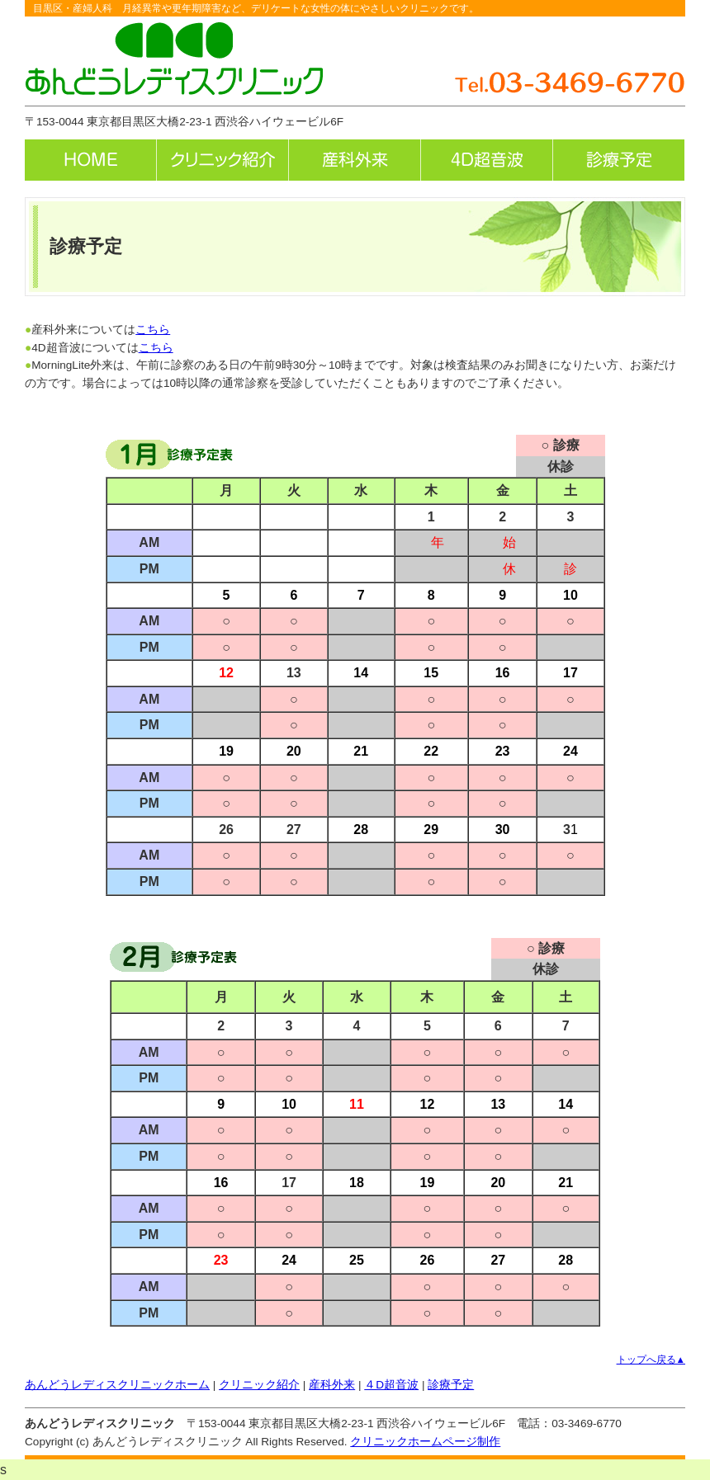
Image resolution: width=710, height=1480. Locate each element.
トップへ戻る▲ (651, 1360)
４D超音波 (391, 1385)
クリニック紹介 (259, 1385)
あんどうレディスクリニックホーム (117, 1385)
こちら (152, 329)
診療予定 (451, 1385)
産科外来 (332, 1385)
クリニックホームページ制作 (425, 1441)
